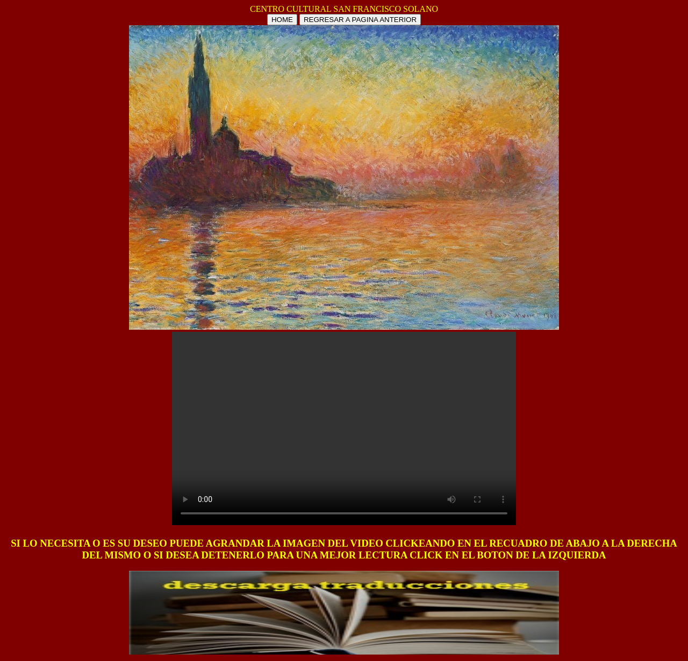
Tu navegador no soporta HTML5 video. (344, 428)
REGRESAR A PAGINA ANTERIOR (360, 20)
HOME (282, 20)
